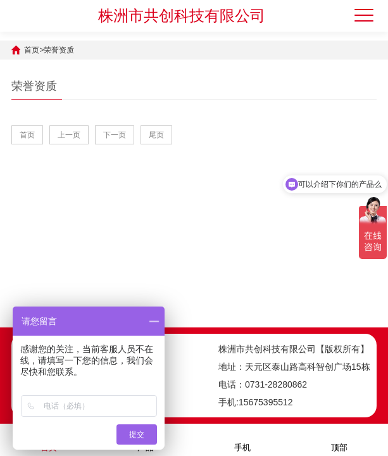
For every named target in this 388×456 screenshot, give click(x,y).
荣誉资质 (59, 50)
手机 (242, 439)
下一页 (114, 134)
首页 (31, 50)
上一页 (69, 134)
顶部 (339, 439)
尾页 (156, 134)
